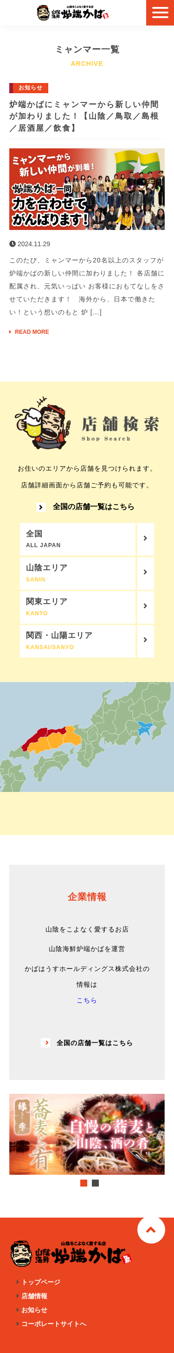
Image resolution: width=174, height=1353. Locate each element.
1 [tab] (83, 1183)
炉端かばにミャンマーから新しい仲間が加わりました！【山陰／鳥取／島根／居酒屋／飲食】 (84, 116)
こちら (87, 1000)
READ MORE (29, 332)
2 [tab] (95, 1183)
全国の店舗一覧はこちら (85, 507)
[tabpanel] (87, 1134)
